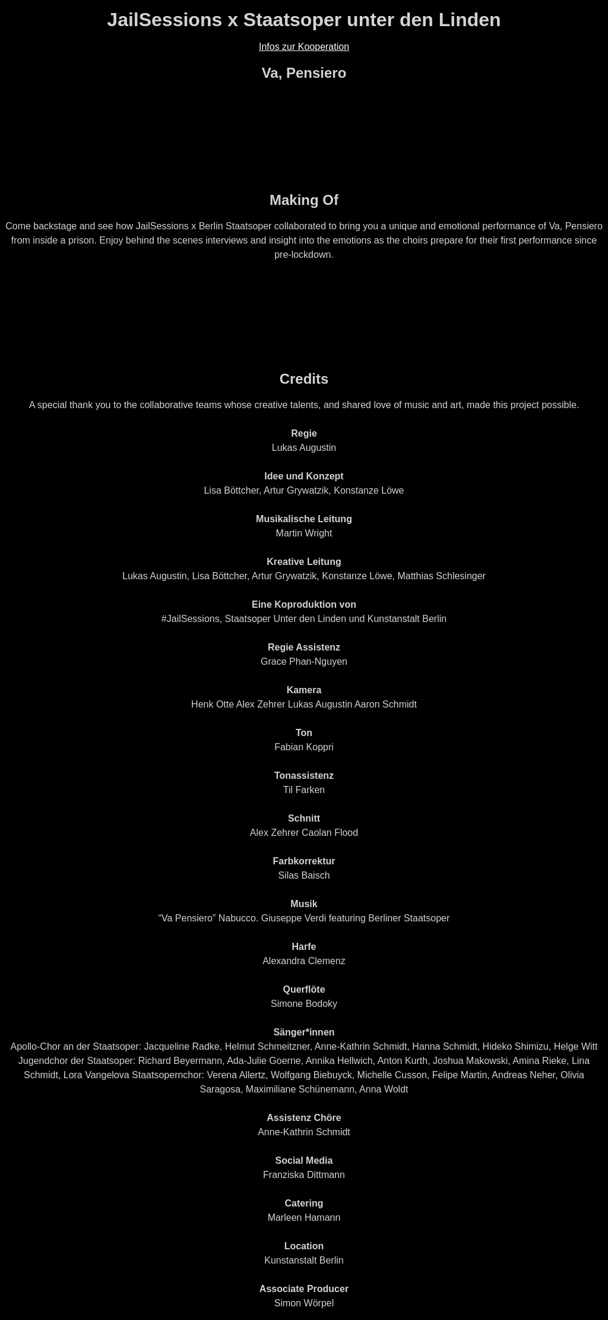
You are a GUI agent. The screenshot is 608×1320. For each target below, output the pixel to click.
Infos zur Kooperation (304, 47)
